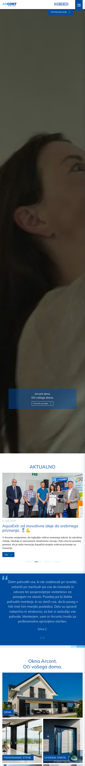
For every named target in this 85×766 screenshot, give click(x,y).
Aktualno (42, 467)
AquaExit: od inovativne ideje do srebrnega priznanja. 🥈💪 (40, 528)
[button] (79, 5)
